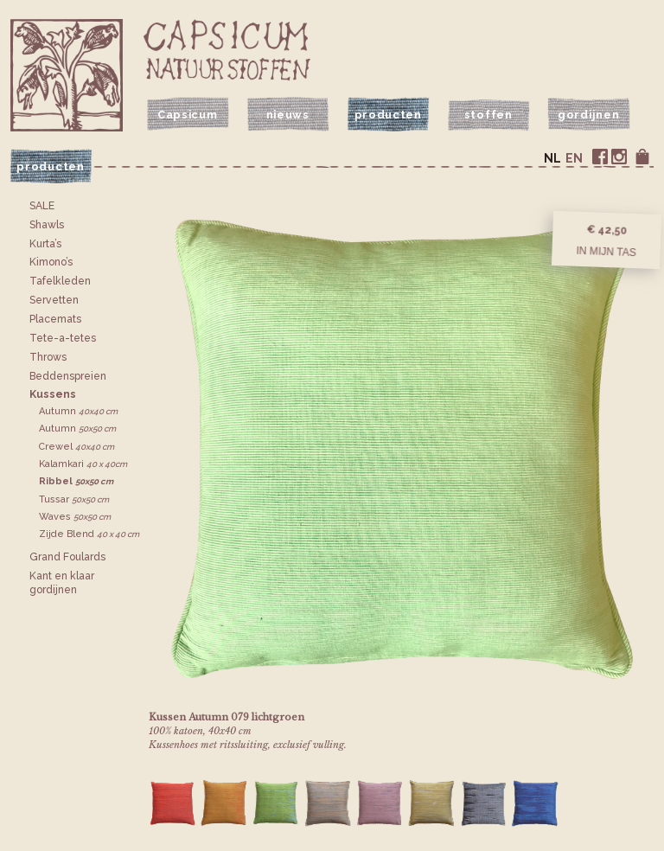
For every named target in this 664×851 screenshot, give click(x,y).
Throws (48, 357)
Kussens (52, 394)
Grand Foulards (67, 557)
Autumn (78, 411)
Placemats (55, 319)
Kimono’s (51, 262)
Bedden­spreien (67, 376)
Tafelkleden (60, 281)
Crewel (76, 446)
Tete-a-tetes (62, 338)
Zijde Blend (89, 534)
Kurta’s (45, 244)
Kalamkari (83, 464)
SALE (41, 206)
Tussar (74, 499)
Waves (75, 516)
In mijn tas (606, 252)
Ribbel (76, 481)
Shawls (46, 225)
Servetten (54, 300)
